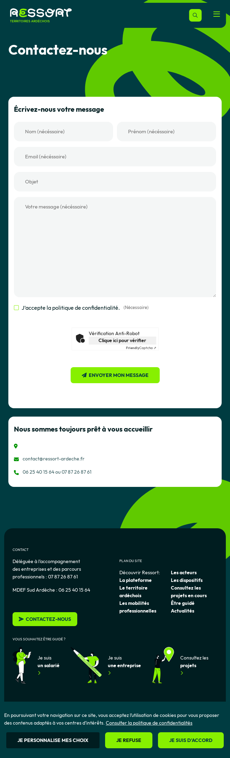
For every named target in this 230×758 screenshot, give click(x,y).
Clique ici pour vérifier (122, 340)
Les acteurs (184, 572)
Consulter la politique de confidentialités (149, 723)
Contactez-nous (45, 619)
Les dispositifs (187, 580)
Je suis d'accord (191, 740)
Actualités (182, 611)
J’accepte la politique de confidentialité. (85, 308)
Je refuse (128, 740)
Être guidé (183, 603)
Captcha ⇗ (141, 348)
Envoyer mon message (119, 375)
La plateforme (135, 580)
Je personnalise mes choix (52, 740)
